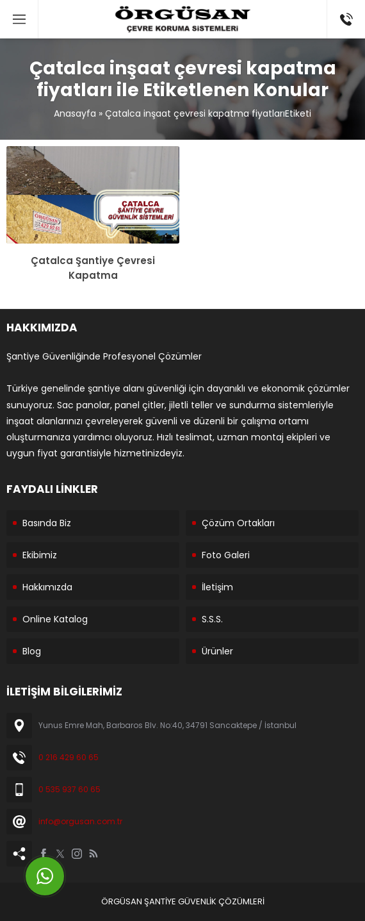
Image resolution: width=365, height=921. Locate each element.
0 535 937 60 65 (69, 789)
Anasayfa (75, 113)
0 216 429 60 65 (68, 757)
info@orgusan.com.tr (80, 821)
